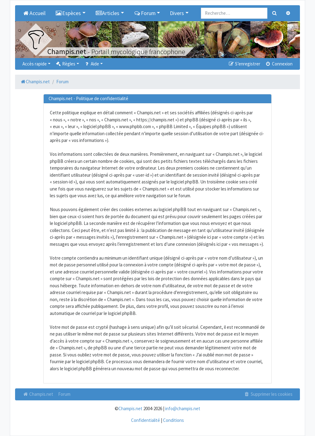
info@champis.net (182, 408)
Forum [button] (145, 13)
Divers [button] (177, 13)
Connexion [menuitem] (279, 64)
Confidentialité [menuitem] (145, 420)
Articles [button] (107, 13)
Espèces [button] (68, 13)
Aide (91, 64)
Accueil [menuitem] (34, 13)
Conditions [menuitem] (173, 420)
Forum (64, 394)
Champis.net (37, 394)
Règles (65, 64)
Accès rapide (34, 64)
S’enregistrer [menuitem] (244, 64)
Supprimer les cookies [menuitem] (268, 394)
